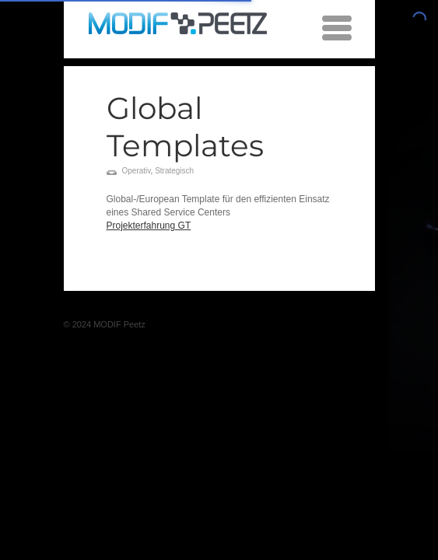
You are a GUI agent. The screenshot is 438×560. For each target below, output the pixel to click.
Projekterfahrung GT (149, 225)
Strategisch (174, 170)
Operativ (136, 170)
